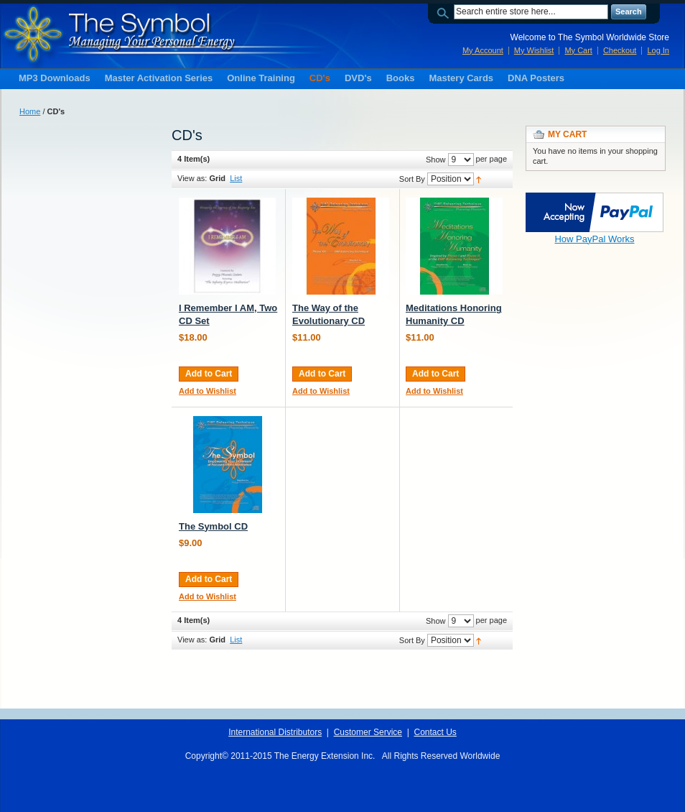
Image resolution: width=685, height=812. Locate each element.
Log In (658, 50)
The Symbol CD (213, 526)
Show (436, 159)
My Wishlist (534, 50)
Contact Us (435, 732)
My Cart (578, 50)
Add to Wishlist (207, 391)
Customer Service (368, 732)
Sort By (412, 179)
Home (29, 111)
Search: (445, 11)
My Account (482, 50)
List (236, 178)
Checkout (619, 50)
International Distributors (275, 732)
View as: (192, 178)
